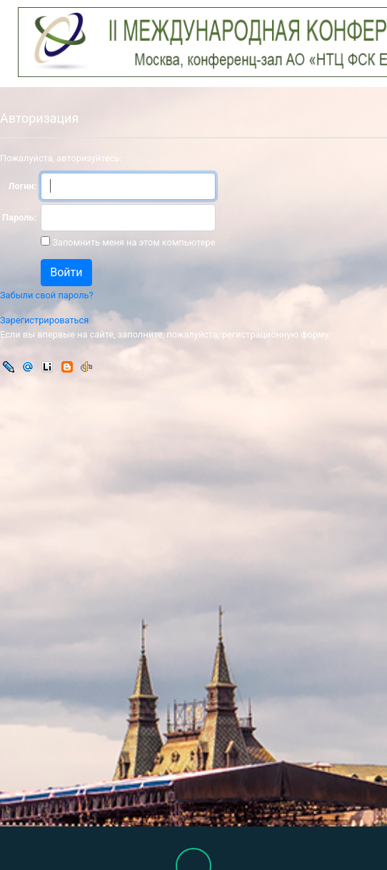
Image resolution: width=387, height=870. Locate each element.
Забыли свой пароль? (47, 295)
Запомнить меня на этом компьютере (132, 242)
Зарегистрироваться (44, 320)
